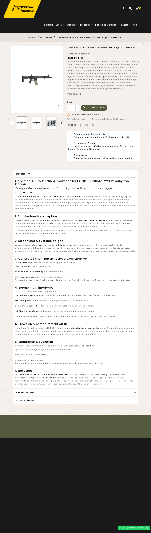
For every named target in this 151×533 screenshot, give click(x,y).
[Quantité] (71, 108)
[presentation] (12, 123)
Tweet (87, 125)
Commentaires (25, 400)
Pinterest (93, 125)
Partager (80, 125)
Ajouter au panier (94, 107)
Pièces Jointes (25, 392)
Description (23, 173)
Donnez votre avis (79, 53)
